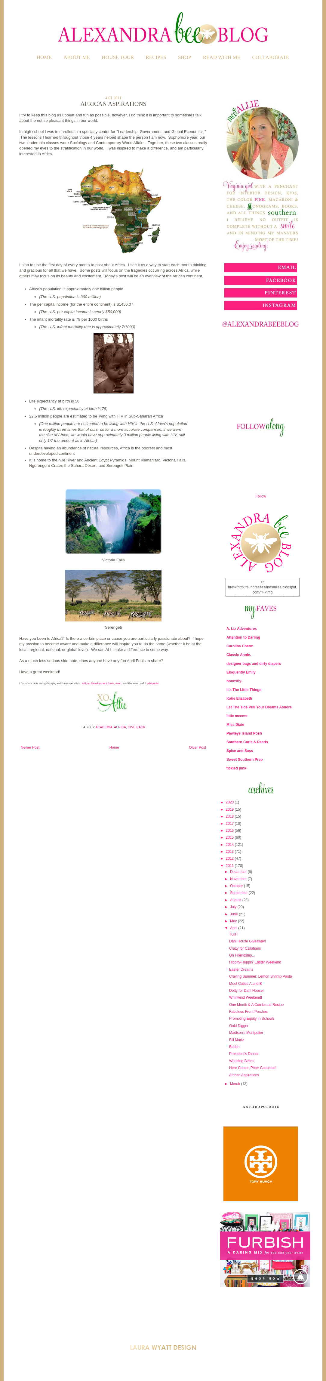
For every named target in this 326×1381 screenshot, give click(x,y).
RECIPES (156, 57)
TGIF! (233, 934)
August (236, 900)
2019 (230, 809)
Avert (118, 683)
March (235, 1084)
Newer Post (30, 747)
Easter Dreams (241, 969)
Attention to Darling (243, 637)
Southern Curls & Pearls (247, 742)
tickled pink (236, 768)
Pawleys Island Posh (244, 733)
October (237, 886)
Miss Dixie (235, 725)
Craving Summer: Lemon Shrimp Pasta (260, 976)
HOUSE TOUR (118, 57)
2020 (230, 802)
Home (44, 57)
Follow (261, 496)
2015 (230, 837)
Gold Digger (238, 1026)
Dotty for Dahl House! (246, 990)
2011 (230, 866)
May (234, 921)
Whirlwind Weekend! (245, 997)
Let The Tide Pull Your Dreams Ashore (259, 707)
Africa (120, 727)
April (234, 928)
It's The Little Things (243, 690)
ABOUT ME (76, 57)
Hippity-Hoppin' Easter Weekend (255, 962)
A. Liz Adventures (241, 629)
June (234, 914)
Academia (103, 727)
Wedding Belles (241, 1061)
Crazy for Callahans (245, 948)
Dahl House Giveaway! (247, 941)
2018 (230, 816)
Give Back (136, 727)
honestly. (234, 681)
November (239, 879)
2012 (230, 858)
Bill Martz (236, 1040)
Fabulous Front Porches (248, 1012)
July (234, 907)
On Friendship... (242, 955)
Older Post (197, 747)
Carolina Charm (239, 646)
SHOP (184, 57)
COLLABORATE (270, 57)
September (239, 893)
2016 (230, 830)
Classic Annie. (238, 655)
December (239, 872)
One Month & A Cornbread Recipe (256, 1005)
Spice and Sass (239, 751)
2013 (230, 851)
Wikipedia (152, 683)
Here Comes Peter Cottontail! (252, 1068)
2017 (230, 824)
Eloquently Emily (241, 672)
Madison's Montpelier (246, 1033)
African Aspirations (244, 1075)
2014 (230, 845)
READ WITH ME (221, 57)
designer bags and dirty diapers (253, 663)
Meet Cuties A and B (245, 984)
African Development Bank (98, 683)
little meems (236, 716)
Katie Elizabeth (239, 698)
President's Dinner (244, 1054)
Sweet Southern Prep (244, 759)
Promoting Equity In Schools (252, 1018)
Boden (234, 1047)
